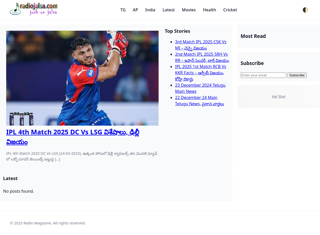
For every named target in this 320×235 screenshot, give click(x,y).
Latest (168, 10)
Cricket (230, 10)
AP (135, 10)
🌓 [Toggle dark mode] (305, 10)
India (150, 10)
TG (123, 10)
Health (209, 10)
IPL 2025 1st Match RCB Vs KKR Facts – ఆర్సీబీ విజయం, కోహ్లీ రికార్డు (200, 73)
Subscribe (297, 75)
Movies (189, 10)
